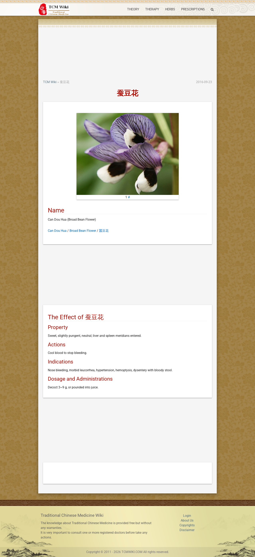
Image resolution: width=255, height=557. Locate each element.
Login (187, 516)
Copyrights (187, 525)
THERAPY (152, 9)
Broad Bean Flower (83, 231)
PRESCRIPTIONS (193, 9)
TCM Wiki (50, 82)
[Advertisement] (127, 50)
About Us (187, 520)
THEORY (133, 9)
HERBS (170, 9)
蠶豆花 (104, 231)
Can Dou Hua (57, 231)
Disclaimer (186, 530)
